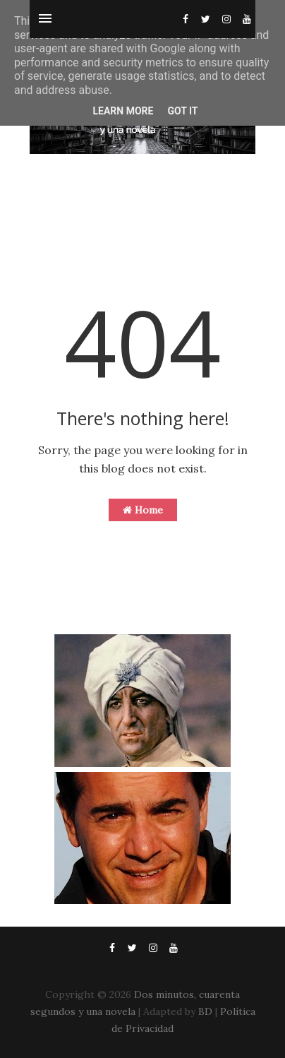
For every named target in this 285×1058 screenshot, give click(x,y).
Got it (182, 111)
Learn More (122, 111)
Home (143, 510)
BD (205, 1011)
